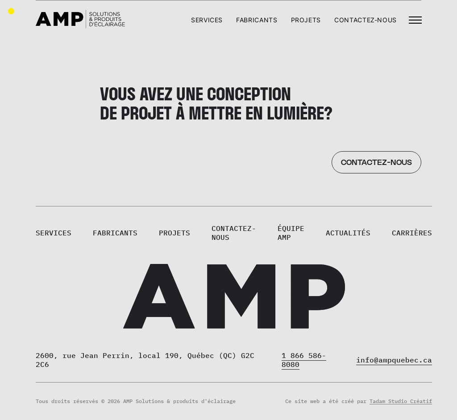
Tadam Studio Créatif (401, 401)
